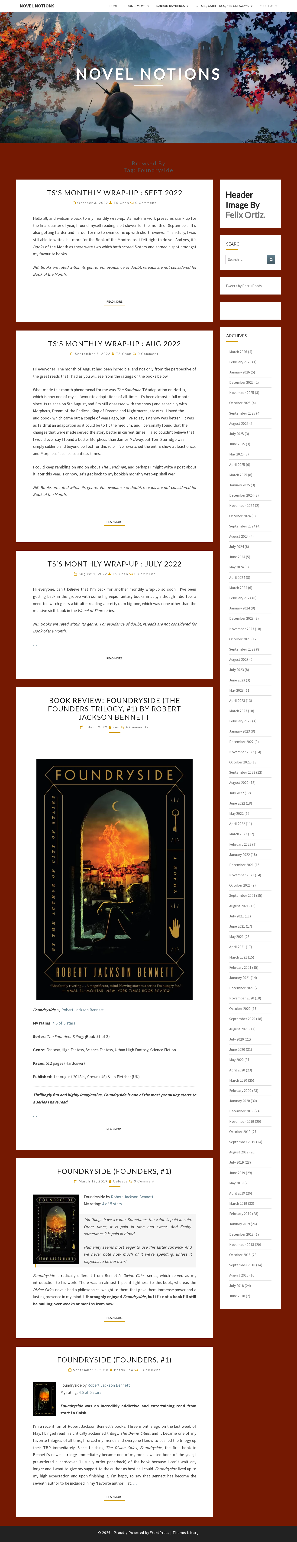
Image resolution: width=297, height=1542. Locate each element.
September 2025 (242, 413)
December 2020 (241, 987)
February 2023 (240, 721)
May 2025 (236, 454)
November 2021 (241, 875)
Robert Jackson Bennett (82, 1009)
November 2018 (241, 1244)
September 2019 (242, 1141)
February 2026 (240, 362)
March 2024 (238, 587)
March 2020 (238, 1080)
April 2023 (237, 700)
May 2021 (236, 936)
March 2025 (238, 474)
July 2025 (236, 433)
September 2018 (242, 1265)
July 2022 (236, 793)
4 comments (137, 727)
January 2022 (239, 854)
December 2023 (241, 618)
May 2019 (236, 1183)
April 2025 (237, 464)
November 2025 (241, 392)
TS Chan (121, 203)
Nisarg (193, 1532)
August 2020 (239, 1029)
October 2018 (240, 1254)
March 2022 (238, 834)
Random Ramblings (170, 6)
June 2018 (237, 1295)
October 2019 (240, 1131)
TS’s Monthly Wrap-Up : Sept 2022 (114, 192)
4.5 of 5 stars (63, 1023)
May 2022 (236, 813)
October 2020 (240, 1008)
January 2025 (239, 485)
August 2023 (239, 659)
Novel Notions (37, 6)
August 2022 (239, 782)
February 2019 (240, 1213)
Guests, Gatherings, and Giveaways (222, 6)
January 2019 (239, 1223)
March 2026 (238, 351)
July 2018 (236, 1285)
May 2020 (236, 1059)
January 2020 (239, 1100)
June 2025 (237, 444)
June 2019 (237, 1172)
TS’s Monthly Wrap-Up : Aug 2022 (114, 343)
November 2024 (241, 505)
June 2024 (237, 556)
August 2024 (239, 536)
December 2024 (241, 495)
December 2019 (241, 1111)
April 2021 (237, 946)
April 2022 (237, 823)
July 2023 (236, 669)
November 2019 (241, 1121)
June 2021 (237, 926)
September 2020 (242, 1018)
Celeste (120, 1181)
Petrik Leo (123, 1370)
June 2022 (237, 803)
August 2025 (239, 423)
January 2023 (239, 731)
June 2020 (237, 1049)
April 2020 (237, 1070)
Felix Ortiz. (245, 215)
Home (114, 6)
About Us (267, 6)
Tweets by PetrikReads (244, 285)
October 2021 (240, 885)
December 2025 (241, 382)
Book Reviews (135, 6)
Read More (116, 301)
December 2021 (241, 864)
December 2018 (241, 1234)
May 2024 (236, 567)
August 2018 (239, 1275)
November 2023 (241, 628)
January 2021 (239, 977)
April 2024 (237, 577)
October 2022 (240, 762)
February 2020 (240, 1090)
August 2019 (239, 1152)
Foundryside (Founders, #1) (114, 1171)
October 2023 (240, 639)
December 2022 (241, 741)
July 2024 (236, 546)
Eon (116, 727)
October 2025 (240, 402)
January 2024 (239, 608)
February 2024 (240, 598)
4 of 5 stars (112, 1203)
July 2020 (236, 1039)
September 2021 (242, 895)
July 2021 (236, 916)
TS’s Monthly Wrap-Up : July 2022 (114, 564)
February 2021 (240, 967)
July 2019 (236, 1162)
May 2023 (236, 690)
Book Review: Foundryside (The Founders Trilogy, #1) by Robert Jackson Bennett (114, 708)
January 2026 (239, 372)
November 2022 (241, 752)
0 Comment (145, 203)
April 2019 (237, 1193)
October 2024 (240, 516)
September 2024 (242, 526)
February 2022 (240, 844)
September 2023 (242, 649)
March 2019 (238, 1203)
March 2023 (238, 710)
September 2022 (242, 772)
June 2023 (237, 680)
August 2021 (239, 906)
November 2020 (241, 998)
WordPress (159, 1532)
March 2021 (238, 957)
